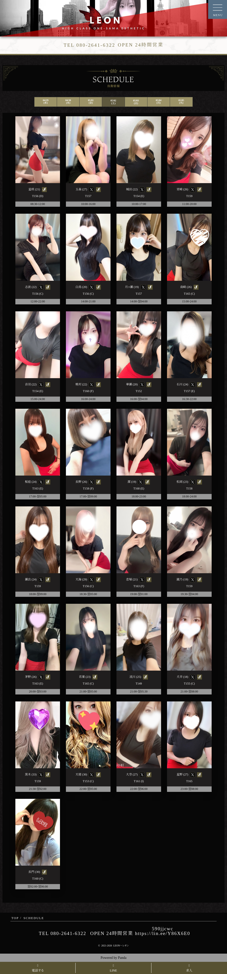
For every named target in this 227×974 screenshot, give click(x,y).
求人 (189, 968)
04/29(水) (46, 101)
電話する (38, 968)
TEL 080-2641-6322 (62, 933)
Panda (122, 958)
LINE (113, 968)
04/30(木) (68, 101)
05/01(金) (91, 101)
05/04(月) (158, 101)
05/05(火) (181, 101)
